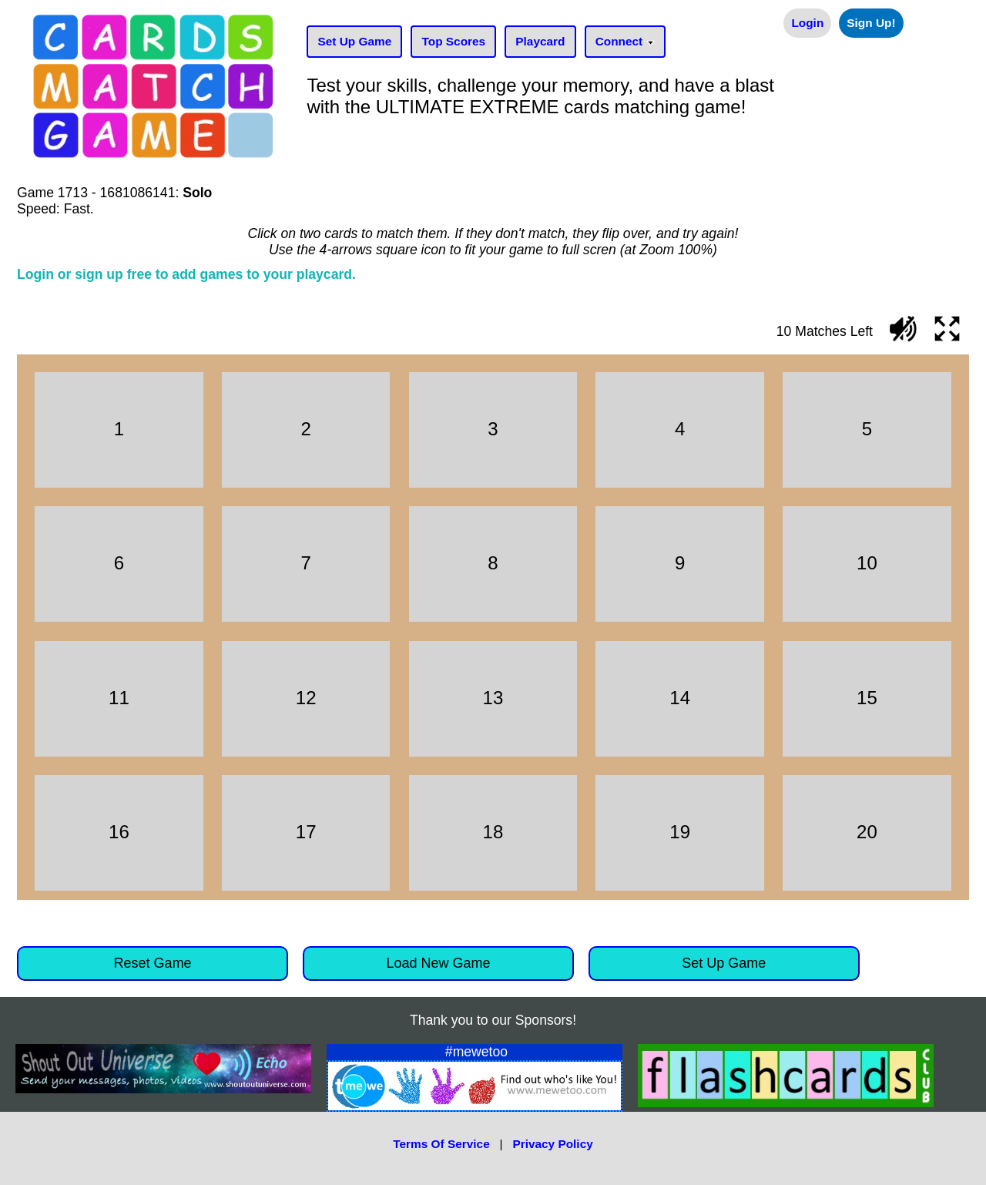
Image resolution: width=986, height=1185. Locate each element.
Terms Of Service (441, 1143)
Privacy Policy (552, 1143)
